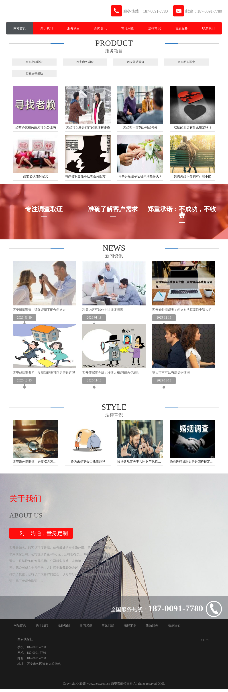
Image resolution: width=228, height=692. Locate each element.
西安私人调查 (186, 62)
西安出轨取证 (34, 62)
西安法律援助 (34, 73)
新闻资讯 (100, 28)
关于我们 (46, 28)
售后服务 (181, 28)
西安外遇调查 (135, 62)
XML (161, 686)
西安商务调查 (85, 62)
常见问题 (127, 28)
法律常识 (154, 28)
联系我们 (208, 28)
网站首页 (19, 28)
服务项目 (73, 28)
